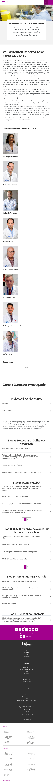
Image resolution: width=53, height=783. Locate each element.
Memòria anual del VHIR (26, 693)
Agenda (26, 686)
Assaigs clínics (26, 656)
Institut (26, 650)
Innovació (26, 659)
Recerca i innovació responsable (26, 669)
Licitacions (26, 673)
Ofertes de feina (26, 683)
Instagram (26, 629)
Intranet (26, 698)
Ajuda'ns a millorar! (26, 696)
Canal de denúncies (26, 719)
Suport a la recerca (26, 661)
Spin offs (26, 671)
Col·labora (26, 685)
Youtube (30, 629)
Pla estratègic (26, 667)
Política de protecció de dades (26, 714)
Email (21, 636)
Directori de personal (26, 681)
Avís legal (26, 711)
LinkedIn (23, 629)
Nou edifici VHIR (26, 679)
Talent (26, 654)
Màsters (26, 694)
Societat (26, 663)
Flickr (33, 629)
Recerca (26, 652)
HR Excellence (26, 675)
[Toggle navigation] (50, 2)
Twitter (16, 629)
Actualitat (26, 688)
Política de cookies (26, 717)
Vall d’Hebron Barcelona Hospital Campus (26, 700)
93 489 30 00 (29, 636)
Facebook (20, 629)
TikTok (36, 629)
